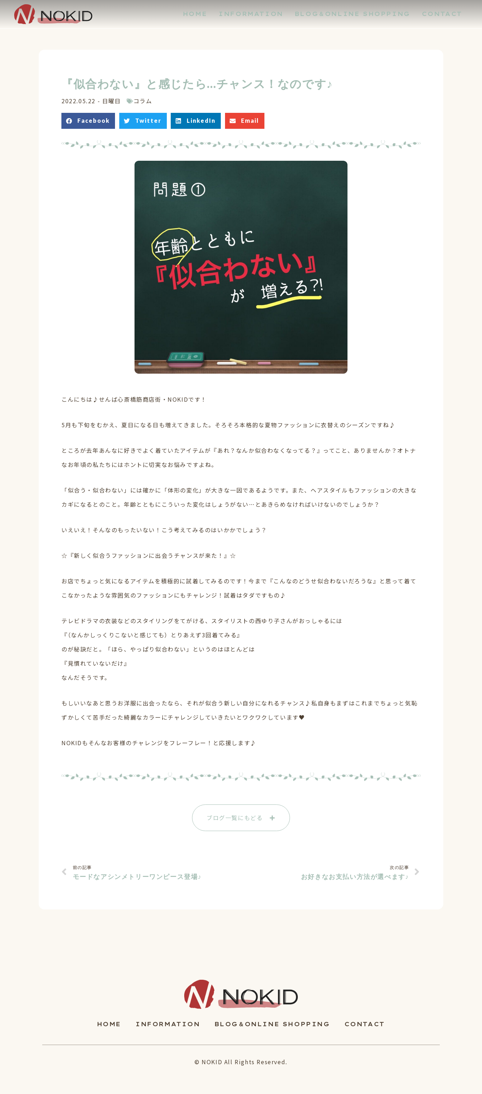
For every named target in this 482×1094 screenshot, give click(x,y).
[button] (241, 817)
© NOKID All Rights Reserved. (241, 1061)
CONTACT (364, 1024)
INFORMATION (167, 1024)
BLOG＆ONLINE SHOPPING (272, 1024)
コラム (142, 101)
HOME (109, 1024)
